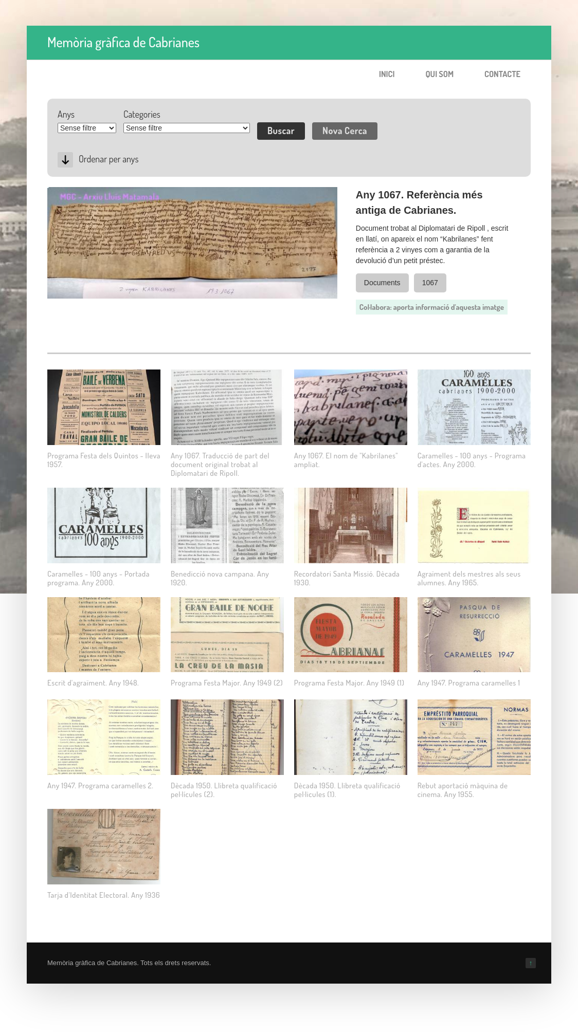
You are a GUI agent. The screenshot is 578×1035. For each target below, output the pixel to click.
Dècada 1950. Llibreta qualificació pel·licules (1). (347, 790)
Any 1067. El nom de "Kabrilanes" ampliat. (346, 460)
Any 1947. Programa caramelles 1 (469, 682)
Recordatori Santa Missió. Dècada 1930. (347, 578)
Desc (65, 160)
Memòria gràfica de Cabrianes (123, 41)
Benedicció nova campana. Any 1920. (220, 578)
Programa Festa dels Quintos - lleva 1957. (103, 460)
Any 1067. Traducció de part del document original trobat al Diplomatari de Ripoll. (220, 464)
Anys (66, 114)
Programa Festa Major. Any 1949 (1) (349, 682)
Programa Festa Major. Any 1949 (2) (227, 682)
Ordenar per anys (108, 158)
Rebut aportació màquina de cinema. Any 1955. (463, 790)
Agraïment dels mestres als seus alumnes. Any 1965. (469, 578)
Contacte (502, 74)
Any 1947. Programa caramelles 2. (100, 785)
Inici (387, 74)
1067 (430, 283)
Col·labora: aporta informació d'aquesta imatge (431, 307)
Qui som (439, 74)
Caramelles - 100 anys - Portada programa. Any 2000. (98, 578)
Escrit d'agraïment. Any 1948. (93, 682)
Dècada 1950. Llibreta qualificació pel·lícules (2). (224, 790)
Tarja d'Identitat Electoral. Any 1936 (103, 895)
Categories (141, 114)
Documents (382, 283)
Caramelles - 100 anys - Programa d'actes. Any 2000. (472, 460)
